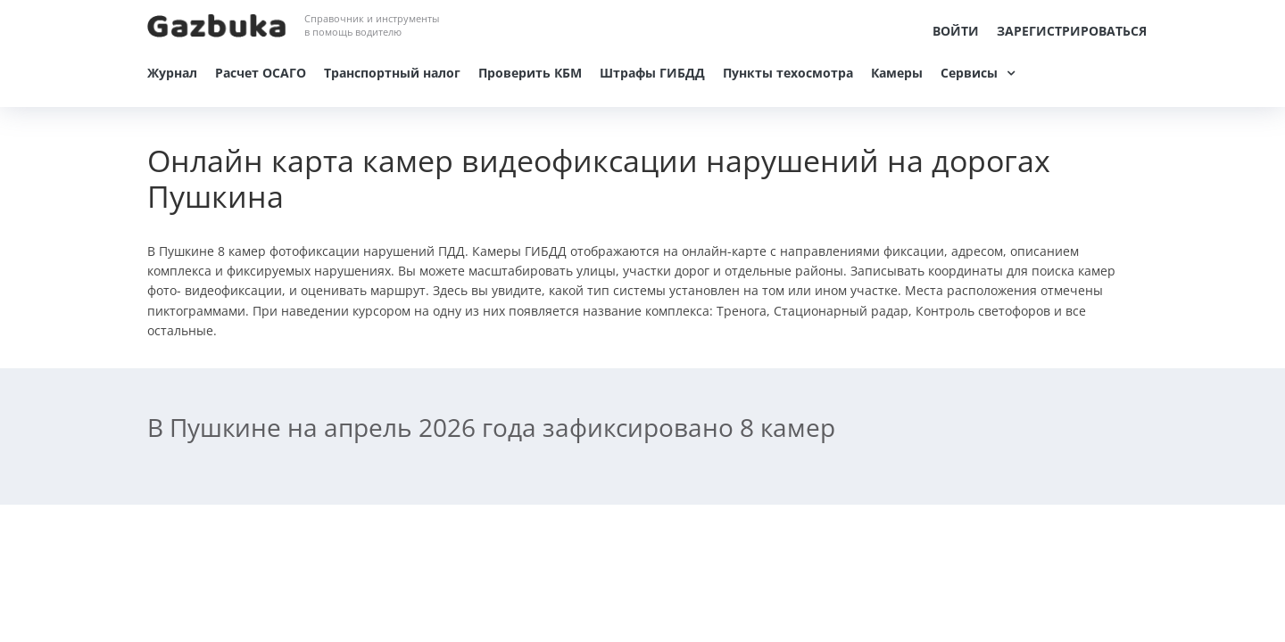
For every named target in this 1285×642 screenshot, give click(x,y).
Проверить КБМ (530, 72)
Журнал (172, 72)
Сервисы (969, 72)
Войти (956, 30)
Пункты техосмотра (788, 72)
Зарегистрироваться (1072, 30)
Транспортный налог (392, 72)
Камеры (897, 72)
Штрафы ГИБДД (652, 72)
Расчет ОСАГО (260, 72)
